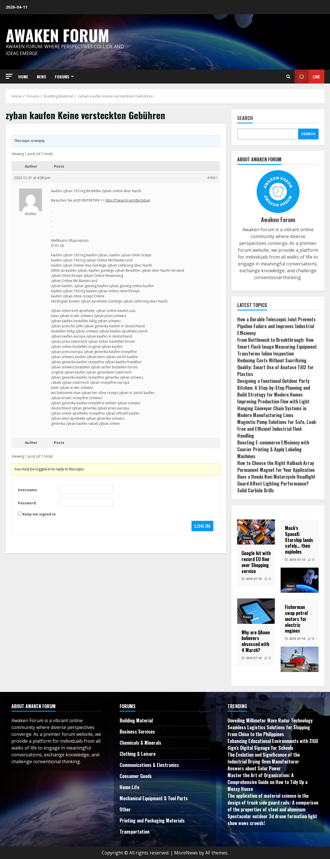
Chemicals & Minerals (140, 742)
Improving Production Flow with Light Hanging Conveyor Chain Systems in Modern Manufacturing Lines (273, 408)
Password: (27, 503)
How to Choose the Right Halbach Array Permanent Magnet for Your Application (276, 466)
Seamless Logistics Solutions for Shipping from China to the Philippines (269, 731)
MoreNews (186, 853)
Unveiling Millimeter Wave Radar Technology (270, 720)
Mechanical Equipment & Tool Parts (154, 798)
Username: (28, 490)
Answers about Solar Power (254, 768)
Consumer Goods (136, 776)
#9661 (212, 177)
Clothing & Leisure (138, 753)
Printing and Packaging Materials (152, 820)
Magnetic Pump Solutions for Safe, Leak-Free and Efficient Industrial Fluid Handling (277, 429)
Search (245, 118)
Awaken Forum (57, 35)
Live (307, 77)
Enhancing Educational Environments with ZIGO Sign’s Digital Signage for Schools (273, 744)
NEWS (41, 77)
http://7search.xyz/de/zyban (127, 200)
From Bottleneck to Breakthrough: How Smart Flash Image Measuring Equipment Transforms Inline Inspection (277, 346)
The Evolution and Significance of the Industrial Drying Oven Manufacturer (264, 758)
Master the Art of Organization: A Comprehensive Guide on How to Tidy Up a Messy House (267, 782)
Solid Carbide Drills (255, 490)
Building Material (136, 720)
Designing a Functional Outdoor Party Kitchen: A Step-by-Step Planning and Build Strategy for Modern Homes (273, 387)
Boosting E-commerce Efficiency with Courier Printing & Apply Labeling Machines (273, 449)
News (247, 538)
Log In (202, 526)
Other (125, 809)
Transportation (134, 831)
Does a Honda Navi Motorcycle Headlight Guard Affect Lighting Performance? (276, 480)
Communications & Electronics (149, 764)
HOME (23, 77)
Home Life (129, 787)
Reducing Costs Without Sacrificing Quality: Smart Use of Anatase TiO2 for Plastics (275, 367)
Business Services (137, 731)
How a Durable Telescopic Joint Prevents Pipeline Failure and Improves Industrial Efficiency (276, 326)
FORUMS (62, 77)
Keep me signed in (39, 514)
